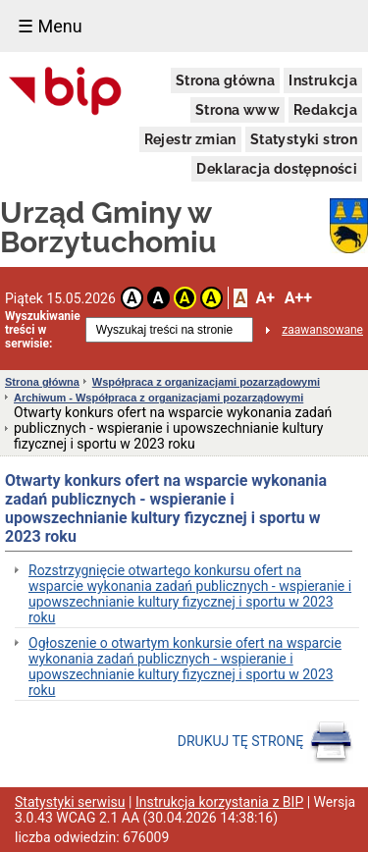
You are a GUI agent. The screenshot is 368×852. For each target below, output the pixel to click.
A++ (298, 298)
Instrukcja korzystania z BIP (219, 802)
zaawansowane (322, 330)
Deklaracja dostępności (276, 169)
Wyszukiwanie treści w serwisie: (42, 329)
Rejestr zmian (190, 139)
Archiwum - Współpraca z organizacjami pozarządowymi (158, 397)
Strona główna (225, 80)
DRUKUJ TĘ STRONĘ (265, 742)
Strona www (237, 110)
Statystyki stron (303, 139)
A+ (264, 298)
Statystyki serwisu (70, 802)
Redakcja (325, 110)
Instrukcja (323, 80)
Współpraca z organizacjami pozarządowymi (206, 382)
